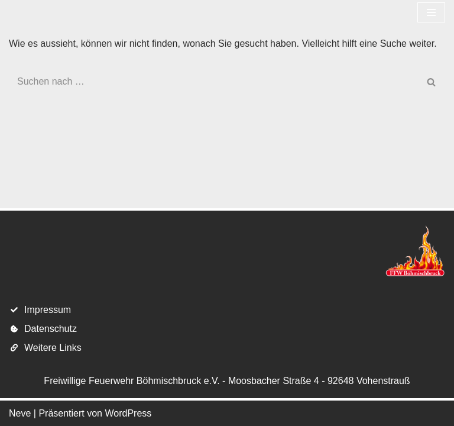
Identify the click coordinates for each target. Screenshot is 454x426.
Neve (20, 413)
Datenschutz (50, 329)
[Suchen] (214, 81)
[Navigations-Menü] (431, 12)
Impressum (47, 310)
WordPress (128, 413)
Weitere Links (53, 348)
